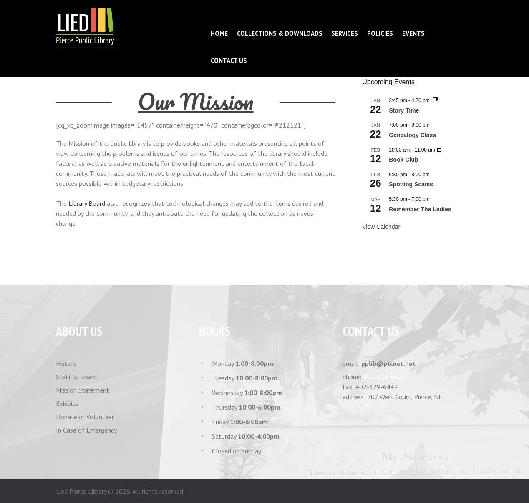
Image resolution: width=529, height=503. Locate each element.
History (66, 363)
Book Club (403, 159)
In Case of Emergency (86, 430)
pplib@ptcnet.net (388, 363)
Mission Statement (82, 390)
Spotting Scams (411, 184)
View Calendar (381, 226)
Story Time (404, 110)
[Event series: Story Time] (435, 100)
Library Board (86, 203)
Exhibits (67, 403)
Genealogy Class (412, 135)
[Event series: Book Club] (440, 150)
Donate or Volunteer (85, 417)
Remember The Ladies (420, 209)
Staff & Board (76, 377)
